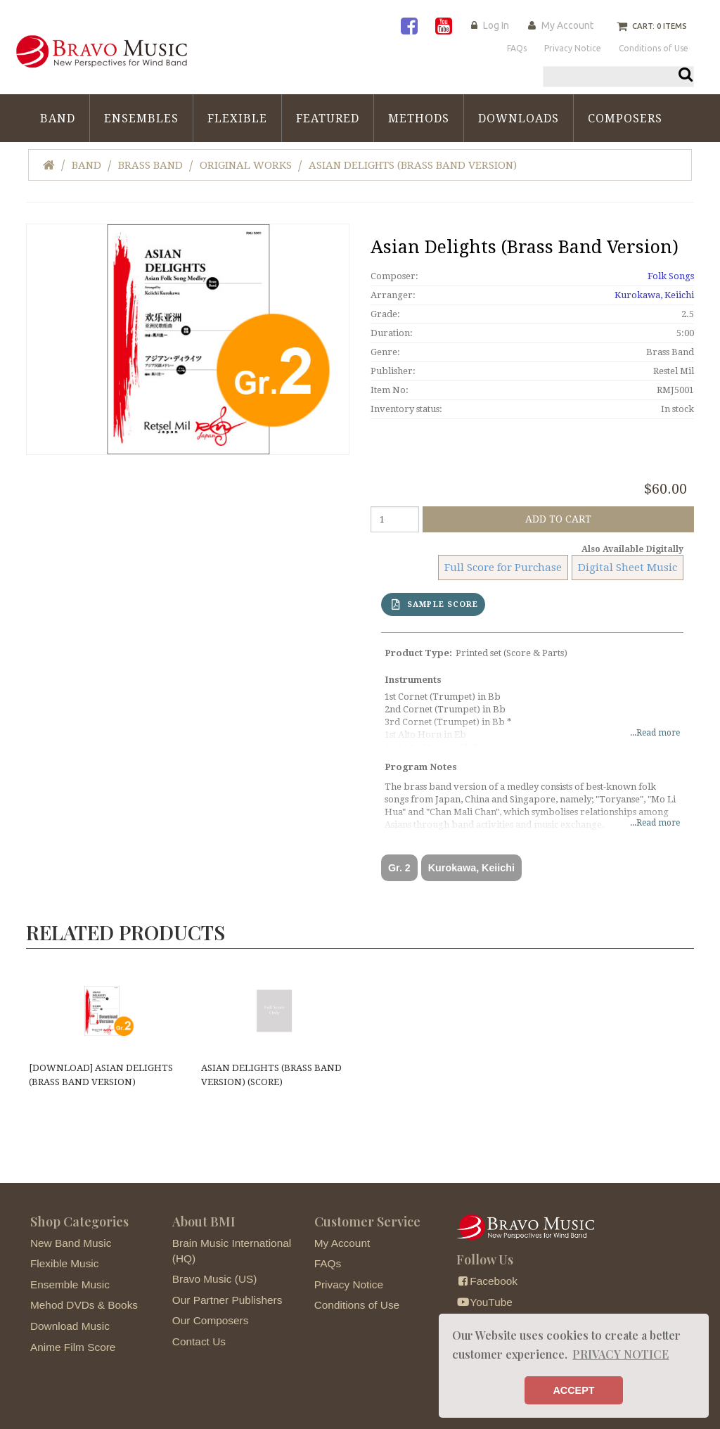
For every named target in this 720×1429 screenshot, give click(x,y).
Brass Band (150, 165)
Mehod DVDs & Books (84, 1305)
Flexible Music (64, 1263)
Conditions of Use (356, 1305)
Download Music (70, 1326)
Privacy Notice (348, 1284)
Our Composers (210, 1320)
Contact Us (199, 1341)
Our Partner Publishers (227, 1300)
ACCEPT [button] (573, 1390)
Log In (496, 25)
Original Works (246, 165)
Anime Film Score (72, 1347)
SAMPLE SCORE (435, 604)
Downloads (518, 118)
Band (57, 118)
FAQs (327, 1263)
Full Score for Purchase (503, 567)
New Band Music (70, 1243)
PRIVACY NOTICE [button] (620, 1354)
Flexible (237, 118)
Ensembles (141, 118)
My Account (567, 25)
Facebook (487, 1281)
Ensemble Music (70, 1284)
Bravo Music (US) (214, 1279)
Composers (625, 118)
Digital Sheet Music (627, 567)
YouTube (484, 1302)
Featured (327, 118)
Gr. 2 (399, 867)
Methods (418, 118)
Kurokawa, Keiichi (654, 295)
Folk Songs (671, 276)
